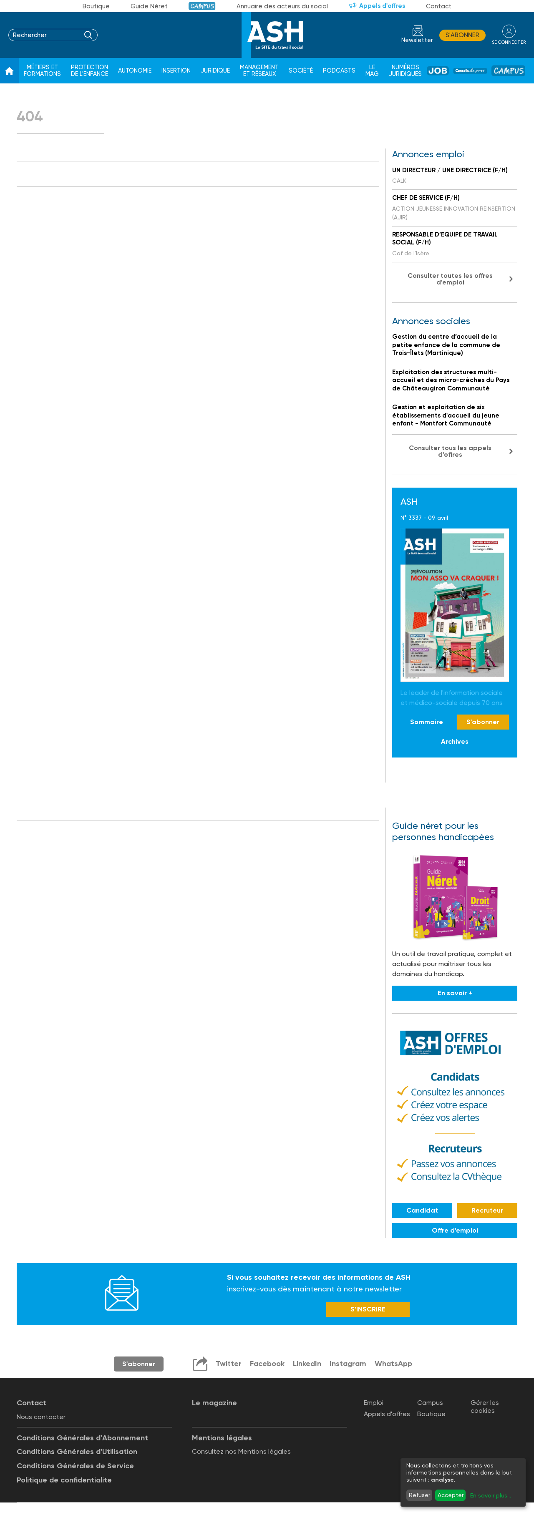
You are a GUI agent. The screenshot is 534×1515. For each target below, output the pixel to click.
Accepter (450, 1495)
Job (438, 70)
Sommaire (426, 722)
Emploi (373, 1403)
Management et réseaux (259, 71)
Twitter (229, 1363)
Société (301, 70)
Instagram (348, 1363)
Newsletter (417, 40)
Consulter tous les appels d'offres (450, 451)
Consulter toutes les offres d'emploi (450, 279)
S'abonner (462, 35)
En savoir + (455, 993)
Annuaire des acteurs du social (282, 6)
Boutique (96, 6)
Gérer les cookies (485, 1406)
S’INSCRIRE (367, 1309)
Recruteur (487, 1210)
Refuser (419, 1495)
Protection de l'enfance (89, 71)
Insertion (176, 70)
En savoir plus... (490, 1495)
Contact (438, 6)
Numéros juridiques (405, 71)
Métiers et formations (42, 71)
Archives (455, 741)
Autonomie (134, 70)
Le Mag (372, 71)
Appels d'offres (382, 6)
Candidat (422, 1210)
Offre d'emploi (455, 1230)
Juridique (215, 70)
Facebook (267, 1363)
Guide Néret (149, 6)
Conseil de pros (470, 71)
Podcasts (339, 70)
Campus (202, 6)
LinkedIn (307, 1363)
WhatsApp (393, 1363)
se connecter (509, 42)
